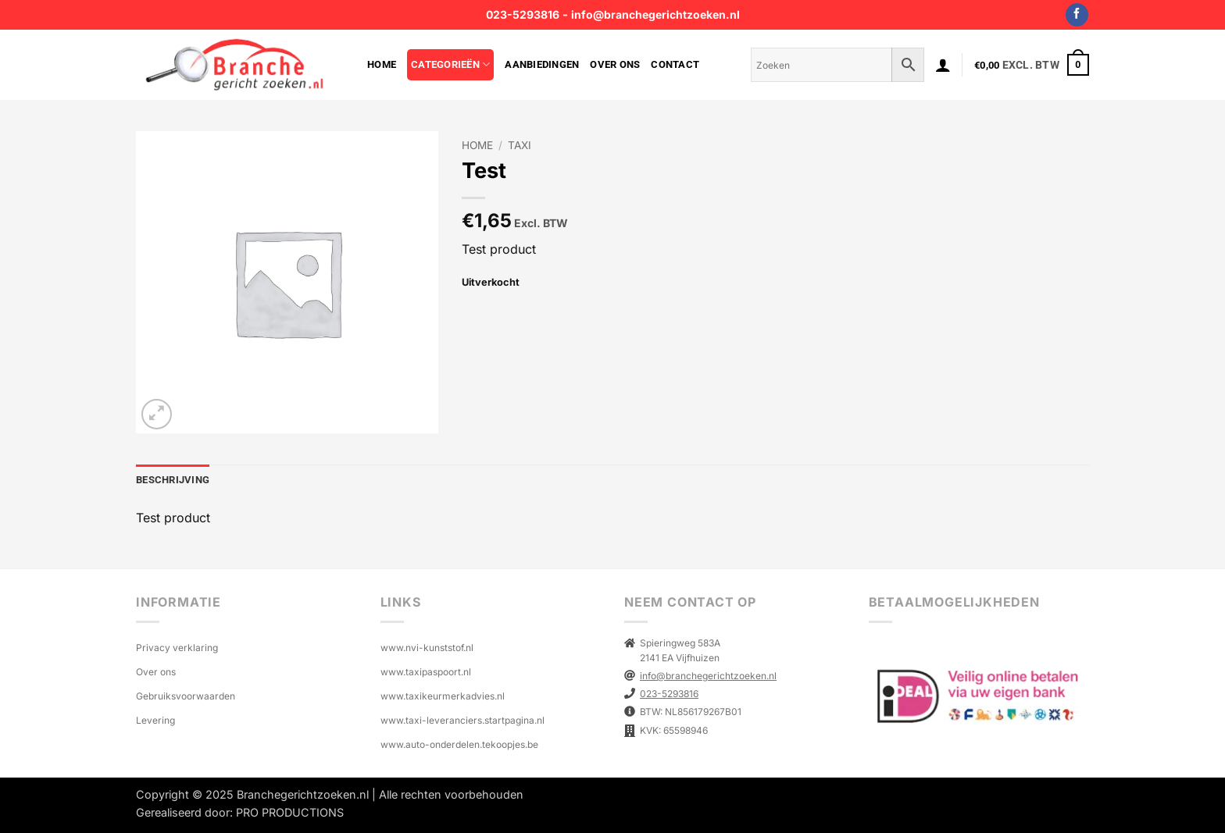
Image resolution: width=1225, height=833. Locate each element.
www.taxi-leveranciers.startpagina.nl (462, 720)
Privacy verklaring (177, 647)
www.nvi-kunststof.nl (426, 647)
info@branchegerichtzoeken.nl (655, 14)
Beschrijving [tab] (172, 480)
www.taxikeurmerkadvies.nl (442, 696)
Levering (155, 720)
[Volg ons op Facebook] (1077, 15)
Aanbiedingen (542, 64)
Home (381, 64)
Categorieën (450, 64)
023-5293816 (522, 14)
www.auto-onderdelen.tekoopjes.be (459, 744)
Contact (675, 64)
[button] (943, 65)
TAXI (519, 145)
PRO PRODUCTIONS (290, 812)
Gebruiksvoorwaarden (185, 696)
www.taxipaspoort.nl (425, 672)
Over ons (615, 64)
